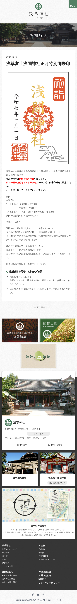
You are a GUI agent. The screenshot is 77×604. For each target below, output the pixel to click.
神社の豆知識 (44, 572)
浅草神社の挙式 (8, 579)
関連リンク (43, 579)
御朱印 (5, 559)
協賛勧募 (5, 563)
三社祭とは (43, 549)
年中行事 (22, 445)
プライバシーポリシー (49, 583)
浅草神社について (9, 549)
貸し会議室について (57, 483)
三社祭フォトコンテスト (48, 559)
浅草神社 (15, 422)
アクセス (38, 434)
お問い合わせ (55, 445)
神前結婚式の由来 (9, 575)
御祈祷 (5, 556)
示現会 (41, 553)
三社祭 (41, 545)
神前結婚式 (7, 572)
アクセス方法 (7, 566)
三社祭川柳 (43, 556)
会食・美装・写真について (13, 582)
